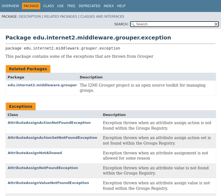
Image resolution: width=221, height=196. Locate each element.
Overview (10, 6)
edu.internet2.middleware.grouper (42, 85)
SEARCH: (121, 24)
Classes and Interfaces (102, 17)
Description (30, 17)
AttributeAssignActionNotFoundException (49, 123)
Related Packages (60, 17)
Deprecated (89, 6)
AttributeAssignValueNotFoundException (48, 183)
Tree (71, 6)
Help (121, 6)
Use (60, 6)
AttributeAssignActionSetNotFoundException (52, 138)
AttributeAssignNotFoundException (43, 168)
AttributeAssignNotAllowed (35, 153)
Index (109, 6)
